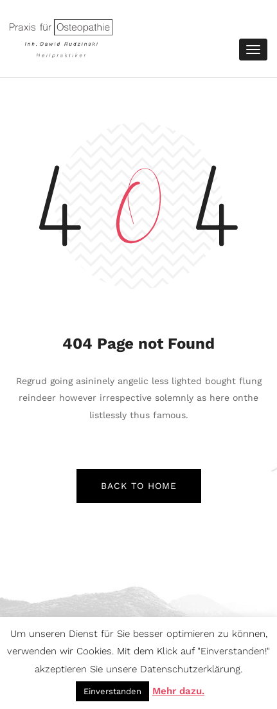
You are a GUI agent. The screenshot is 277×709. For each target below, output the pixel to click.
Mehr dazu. (178, 691)
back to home (139, 486)
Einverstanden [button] (112, 691)
